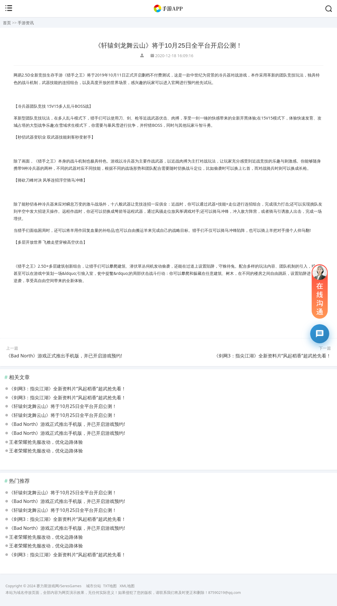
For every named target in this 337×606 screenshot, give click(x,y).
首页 (7, 22)
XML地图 (127, 585)
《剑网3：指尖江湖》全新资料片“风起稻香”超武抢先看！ (272, 356)
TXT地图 (110, 585)
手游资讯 (26, 22)
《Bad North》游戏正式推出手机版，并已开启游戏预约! (64, 356)
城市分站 (93, 585)
